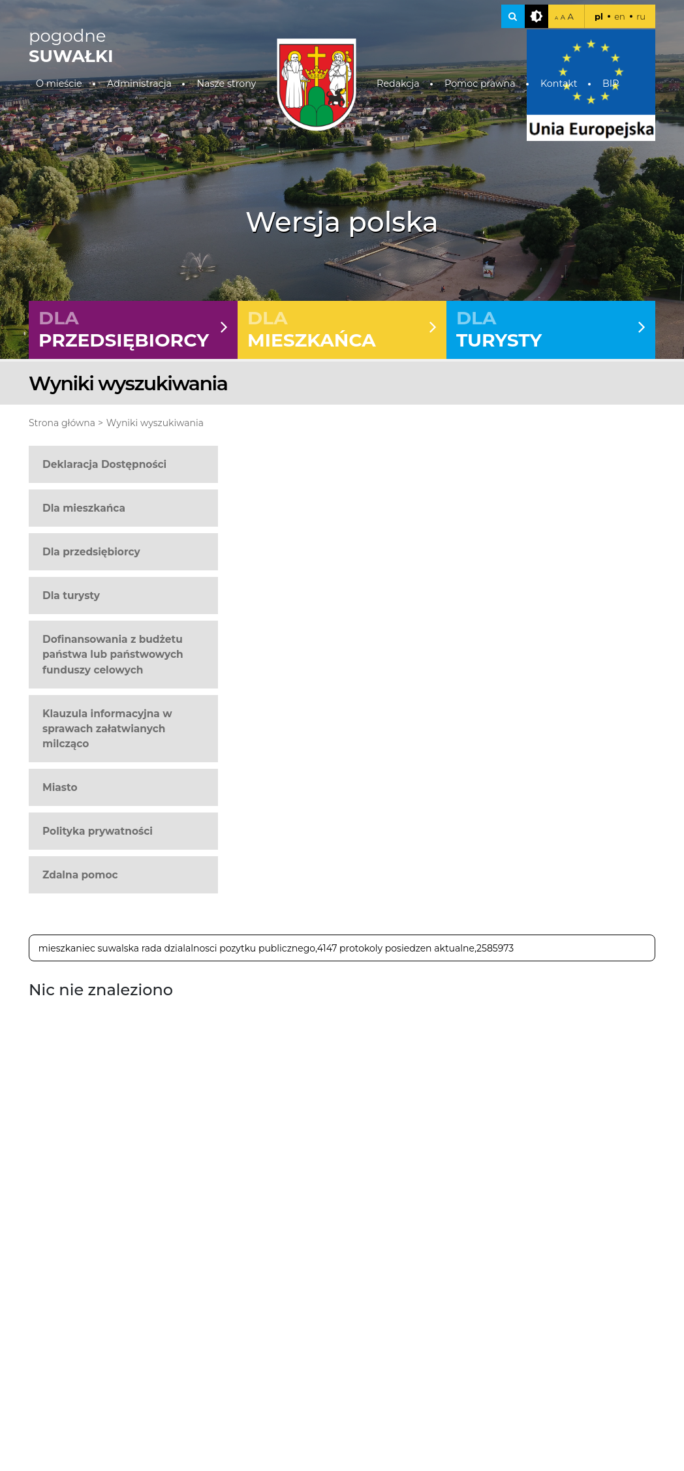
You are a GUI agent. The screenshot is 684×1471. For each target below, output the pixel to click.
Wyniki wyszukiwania (155, 423)
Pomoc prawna (480, 83)
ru (640, 16)
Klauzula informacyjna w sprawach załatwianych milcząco (107, 728)
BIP (610, 83)
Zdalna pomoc (80, 875)
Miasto (60, 787)
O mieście (59, 83)
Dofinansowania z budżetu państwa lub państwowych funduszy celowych (112, 654)
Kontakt (559, 83)
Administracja (139, 83)
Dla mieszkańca (83, 508)
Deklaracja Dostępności (104, 464)
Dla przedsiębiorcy (91, 552)
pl (599, 16)
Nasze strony (226, 83)
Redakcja (398, 83)
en (619, 16)
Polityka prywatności (97, 831)
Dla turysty (71, 595)
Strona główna (62, 423)
